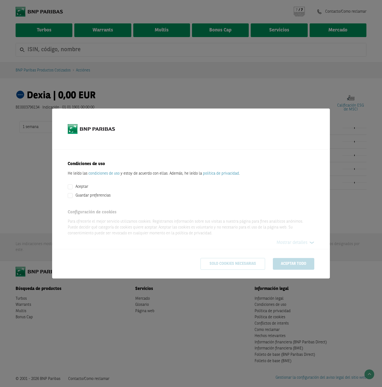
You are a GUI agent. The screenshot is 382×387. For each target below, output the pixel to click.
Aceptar (82, 187)
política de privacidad (221, 174)
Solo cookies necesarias (233, 264)
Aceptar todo (293, 264)
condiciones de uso (104, 174)
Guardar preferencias (93, 196)
